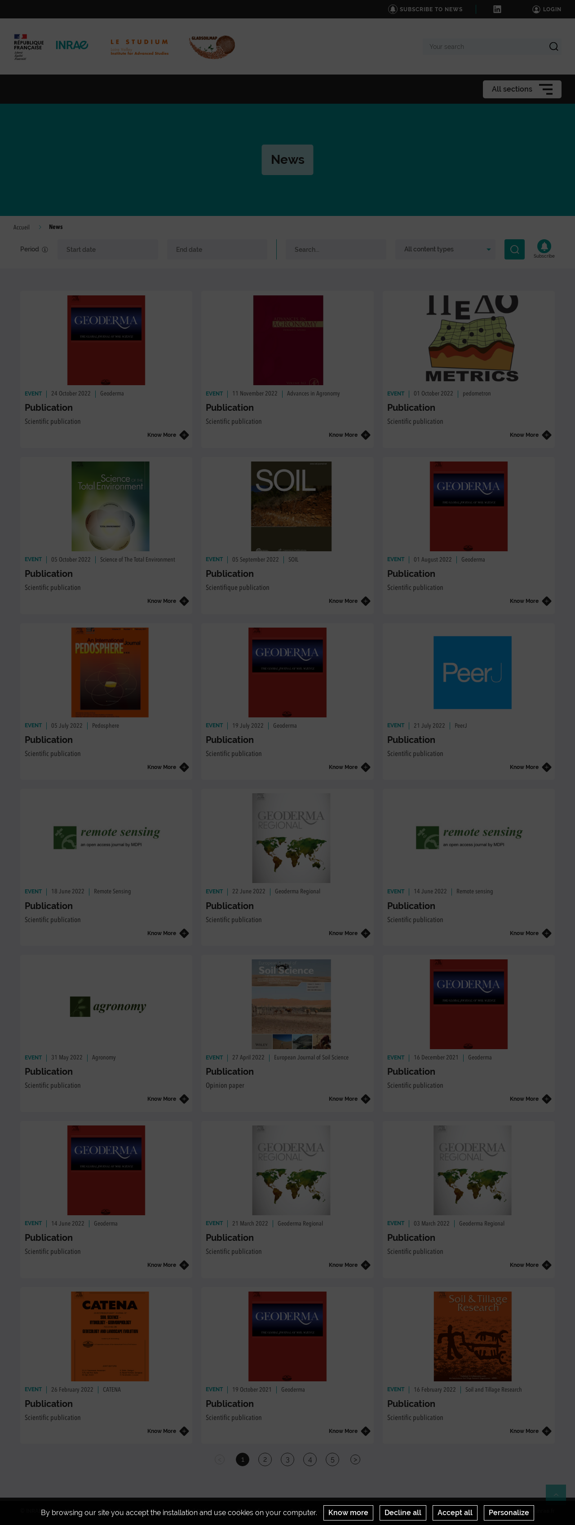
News (72, 1511)
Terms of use (253, 1511)
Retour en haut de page (559, 1498)
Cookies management (318, 1511)
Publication (49, 407)
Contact (110, 1511)
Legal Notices (199, 1511)
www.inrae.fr (538, 1511)
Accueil (21, 227)
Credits (150, 1511)
